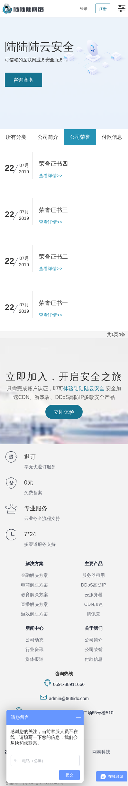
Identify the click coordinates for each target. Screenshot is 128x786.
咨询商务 (23, 80)
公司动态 (34, 639)
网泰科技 (101, 751)
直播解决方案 (34, 604)
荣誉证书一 (53, 303)
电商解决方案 (34, 584)
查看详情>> (50, 175)
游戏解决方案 (34, 614)
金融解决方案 (34, 575)
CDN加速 (93, 604)
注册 (103, 8)
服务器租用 (93, 575)
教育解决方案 (34, 594)
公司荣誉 (80, 137)
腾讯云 (93, 614)
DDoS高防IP (93, 584)
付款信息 (112, 137)
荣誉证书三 (53, 210)
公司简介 (48, 137)
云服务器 (94, 594)
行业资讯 (34, 649)
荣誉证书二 (53, 256)
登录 (83, 8)
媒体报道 (34, 659)
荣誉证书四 (53, 163)
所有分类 (16, 137)
